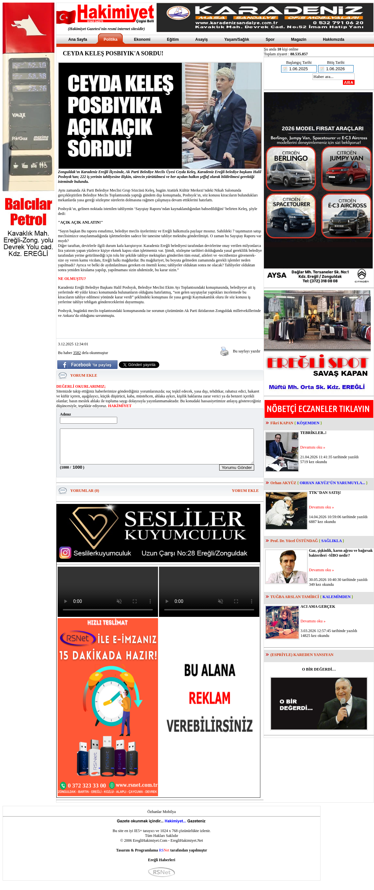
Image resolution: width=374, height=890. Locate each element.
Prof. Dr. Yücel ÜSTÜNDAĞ (294, 541)
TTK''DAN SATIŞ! (325, 492)
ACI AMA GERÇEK (317, 606)
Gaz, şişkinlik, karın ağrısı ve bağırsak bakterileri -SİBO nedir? (341, 553)
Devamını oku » (312, 447)
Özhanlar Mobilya (161, 818)
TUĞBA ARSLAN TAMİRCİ (294, 597)
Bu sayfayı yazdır (246, 351)
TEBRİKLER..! (313, 432)
